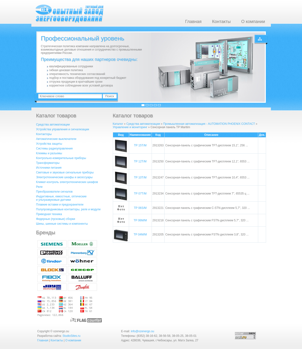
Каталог (118, 124)
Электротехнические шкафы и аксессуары (64, 177)
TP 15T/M (140, 145)
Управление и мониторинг (130, 127)
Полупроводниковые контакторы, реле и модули (68, 209)
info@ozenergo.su (142, 331)
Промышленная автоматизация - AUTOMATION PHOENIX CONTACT (209, 124)
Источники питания (49, 167)
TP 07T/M (140, 193)
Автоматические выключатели (56, 139)
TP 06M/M (140, 220)
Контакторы (44, 134)
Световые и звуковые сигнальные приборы (65, 172)
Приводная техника (49, 214)
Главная (193, 21)
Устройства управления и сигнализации (62, 129)
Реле (39, 187)
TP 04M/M (140, 234)
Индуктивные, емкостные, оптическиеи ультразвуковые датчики (61, 198)
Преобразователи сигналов (54, 191)
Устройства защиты (49, 143)
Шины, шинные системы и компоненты (62, 223)
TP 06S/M (140, 208)
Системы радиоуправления (54, 148)
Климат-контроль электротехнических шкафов (67, 182)
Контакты (221, 21)
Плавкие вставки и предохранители (60, 204)
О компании (253, 21)
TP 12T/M (140, 161)
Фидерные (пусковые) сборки (55, 219)
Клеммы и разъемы (49, 153)
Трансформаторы (48, 163)
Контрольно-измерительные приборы (61, 158)
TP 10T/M (140, 177)
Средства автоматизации (53, 124)
